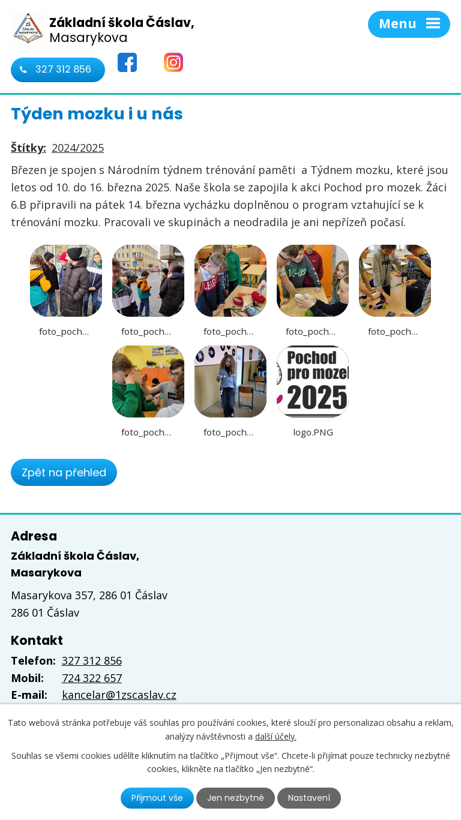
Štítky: (28, 147)
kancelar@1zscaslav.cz (119, 694)
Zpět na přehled (64, 472)
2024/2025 (78, 147)
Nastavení (309, 798)
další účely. (276, 735)
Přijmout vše (157, 798)
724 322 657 (92, 678)
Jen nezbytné (235, 798)
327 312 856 (63, 69)
